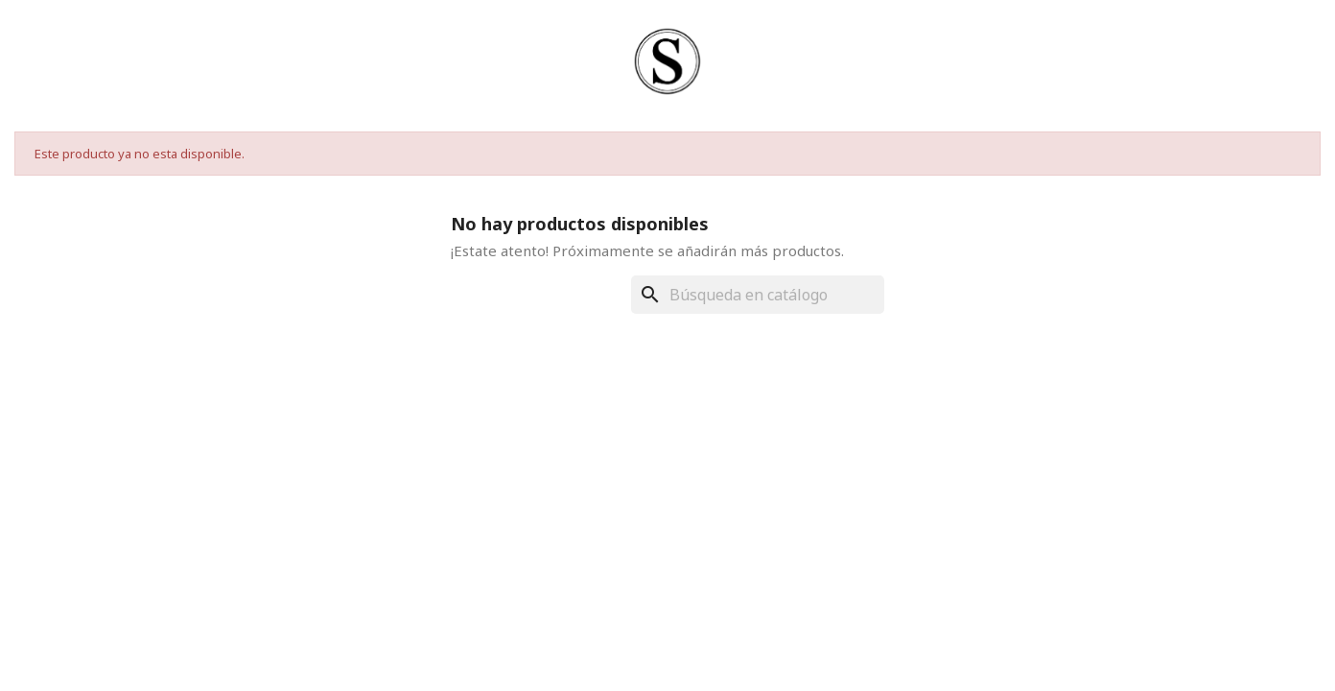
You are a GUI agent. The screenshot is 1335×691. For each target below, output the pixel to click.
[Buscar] (757, 294)
